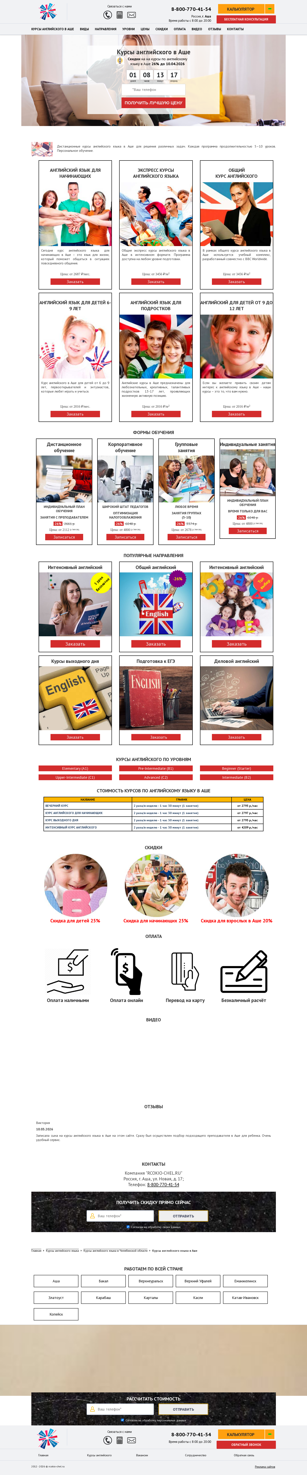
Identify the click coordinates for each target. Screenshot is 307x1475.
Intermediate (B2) (236, 777)
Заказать (75, 644)
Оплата (180, 29)
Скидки (161, 29)
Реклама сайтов (265, 1467)
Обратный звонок (246, 1445)
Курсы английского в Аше (52, 29)
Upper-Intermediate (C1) (75, 777)
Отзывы (214, 29)
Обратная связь (244, 1455)
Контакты (235, 29)
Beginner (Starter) (236, 768)
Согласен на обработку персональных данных (155, 1420)
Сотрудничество (195, 1455)
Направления (105, 29)
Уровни (128, 29)
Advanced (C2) (156, 777)
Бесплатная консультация (246, 19)
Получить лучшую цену (153, 102)
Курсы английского (99, 1455)
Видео (197, 29)
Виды (84, 29)
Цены (145, 29)
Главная (43, 1455)
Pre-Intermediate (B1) (156, 768)
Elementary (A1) (75, 768)
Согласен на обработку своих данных (155, 1227)
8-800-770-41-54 (191, 9)
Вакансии (142, 1455)
